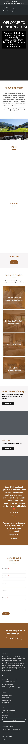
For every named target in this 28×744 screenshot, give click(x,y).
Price (3, 708)
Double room (5, 697)
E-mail (4, 583)
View (14, 262)
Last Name (5, 575)
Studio (4, 705)
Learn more (8, 403)
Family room (5, 702)
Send (5, 613)
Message (5, 597)
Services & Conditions (8, 710)
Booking (14, 720)
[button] (2, 130)
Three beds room (7, 700)
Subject (4, 590)
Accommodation (7, 695)
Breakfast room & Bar (8, 712)
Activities (5, 715)
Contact (4, 717)
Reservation (14, 638)
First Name (5, 568)
